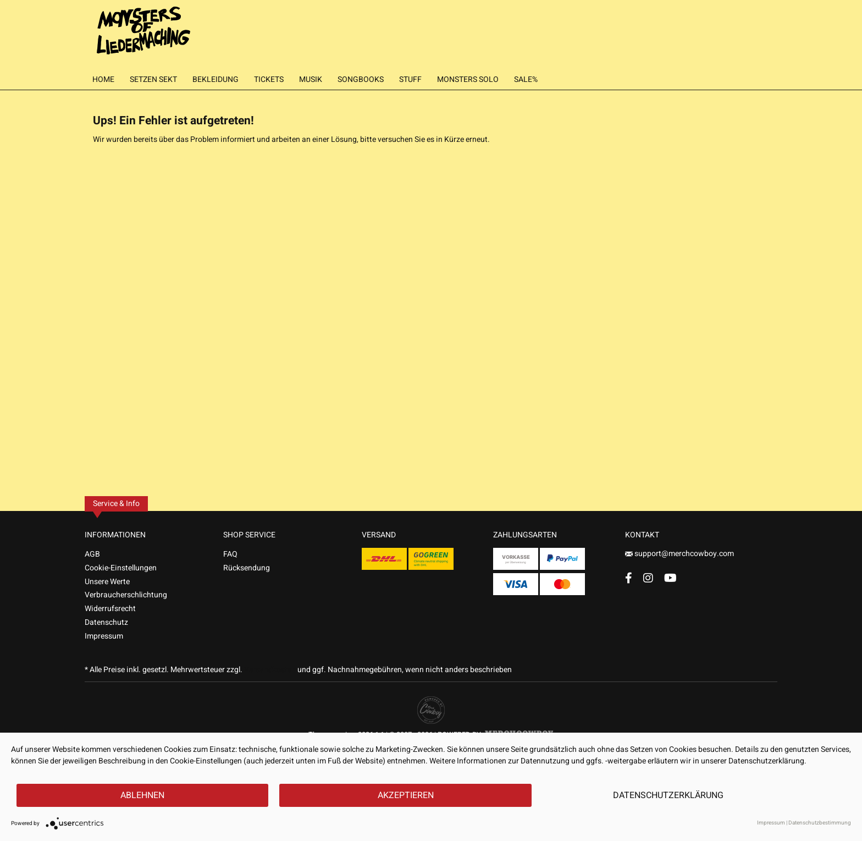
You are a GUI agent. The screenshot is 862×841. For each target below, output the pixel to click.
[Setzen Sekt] (153, 79)
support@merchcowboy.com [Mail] (679, 553)
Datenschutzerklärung (668, 795)
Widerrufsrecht (110, 608)
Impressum (104, 636)
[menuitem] (103, 79)
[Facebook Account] (628, 578)
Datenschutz (106, 622)
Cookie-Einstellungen (121, 568)
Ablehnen (142, 795)
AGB (92, 554)
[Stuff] (410, 79)
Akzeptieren (406, 795)
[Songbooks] (360, 79)
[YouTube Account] (670, 578)
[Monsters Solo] (467, 79)
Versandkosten (270, 669)
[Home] (103, 79)
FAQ (230, 554)
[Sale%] (525, 79)
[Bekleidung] (215, 79)
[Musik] (310, 79)
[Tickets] (268, 79)
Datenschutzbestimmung (819, 823)
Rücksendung (246, 568)
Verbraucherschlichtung (126, 595)
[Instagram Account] (648, 578)
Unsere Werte (107, 581)
